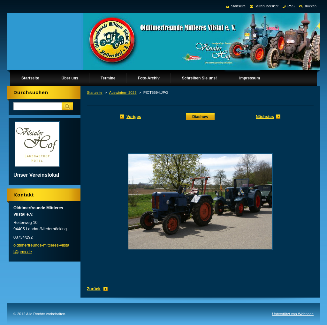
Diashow (200, 116)
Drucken (310, 6)
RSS (290, 6)
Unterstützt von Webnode (293, 314)
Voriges (133, 116)
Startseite (95, 92)
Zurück (94, 288)
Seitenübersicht (266, 6)
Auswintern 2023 (123, 92)
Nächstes (265, 116)
